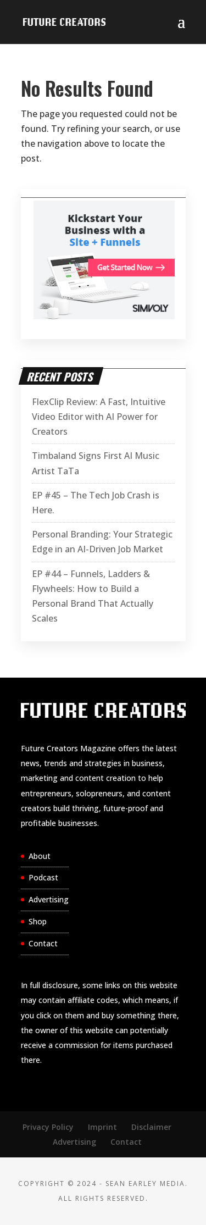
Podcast (43, 877)
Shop (38, 921)
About (40, 856)
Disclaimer (151, 1127)
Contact (43, 943)
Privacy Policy (48, 1127)
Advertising (49, 899)
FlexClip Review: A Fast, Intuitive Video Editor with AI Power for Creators (98, 416)
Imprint (102, 1127)
